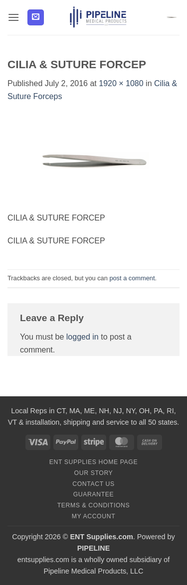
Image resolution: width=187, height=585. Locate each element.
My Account (93, 516)
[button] (13, 17)
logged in (82, 337)
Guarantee (93, 494)
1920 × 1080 (121, 83)
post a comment (132, 278)
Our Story (93, 472)
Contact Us (93, 483)
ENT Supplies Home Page (93, 462)
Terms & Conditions (93, 505)
